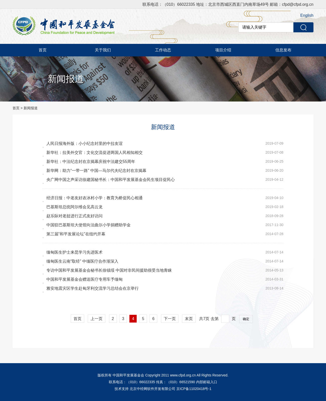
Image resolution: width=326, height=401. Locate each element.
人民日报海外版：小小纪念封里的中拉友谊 (84, 143)
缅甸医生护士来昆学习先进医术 (74, 252)
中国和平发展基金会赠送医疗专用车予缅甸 (84, 279)
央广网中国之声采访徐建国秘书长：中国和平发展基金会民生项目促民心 (110, 179)
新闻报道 (31, 108)
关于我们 (103, 50)
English (306, 15)
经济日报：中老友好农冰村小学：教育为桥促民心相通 (94, 198)
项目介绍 (223, 50)
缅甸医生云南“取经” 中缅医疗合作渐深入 (82, 261)
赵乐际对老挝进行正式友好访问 (74, 216)
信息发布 (283, 50)
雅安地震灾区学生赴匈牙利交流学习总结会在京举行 (92, 288)
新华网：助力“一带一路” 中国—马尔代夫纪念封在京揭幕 (96, 170)
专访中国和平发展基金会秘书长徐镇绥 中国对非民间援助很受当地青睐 (109, 270)
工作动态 (163, 50)
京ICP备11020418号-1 (193, 389)
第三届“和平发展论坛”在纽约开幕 (75, 234)
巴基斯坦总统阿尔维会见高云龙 (74, 207)
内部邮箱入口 (206, 382)
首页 (43, 50)
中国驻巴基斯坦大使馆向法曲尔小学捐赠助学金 (88, 225)
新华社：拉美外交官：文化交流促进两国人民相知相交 (94, 152)
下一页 (170, 319)
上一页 (97, 319)
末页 (189, 319)
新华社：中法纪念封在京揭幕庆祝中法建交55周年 (90, 161)
